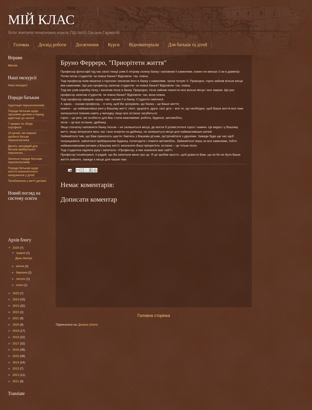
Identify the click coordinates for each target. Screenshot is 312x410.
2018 (16, 337)
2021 (16, 318)
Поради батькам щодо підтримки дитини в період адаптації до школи (26, 114)
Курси (114, 44)
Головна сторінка (154, 315)
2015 (16, 356)
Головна (21, 44)
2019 (16, 330)
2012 (16, 375)
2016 (16, 349)
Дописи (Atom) (88, 324)
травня (21, 253)
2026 (16, 247)
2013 (16, 368)
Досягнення (87, 44)
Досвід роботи (52, 44)
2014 (16, 362)
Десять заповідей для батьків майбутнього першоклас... (23, 149)
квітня (20, 266)
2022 (16, 312)
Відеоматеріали (144, 44)
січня (20, 285)
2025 (16, 293)
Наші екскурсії (17, 85)
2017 (16, 343)
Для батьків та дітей (187, 44)
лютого (21, 279)
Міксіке (13, 65)
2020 (16, 324)
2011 (16, 381)
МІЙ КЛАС (41, 19)
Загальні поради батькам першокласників (25, 160)
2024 (16, 299)
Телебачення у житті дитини (27, 180)
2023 (16, 305)
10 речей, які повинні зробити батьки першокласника (22, 136)
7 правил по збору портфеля (20, 125)
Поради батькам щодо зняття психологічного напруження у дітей (23, 171)
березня (22, 272)
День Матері (23, 258)
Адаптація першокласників (26, 105)
